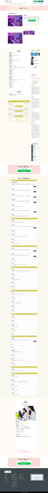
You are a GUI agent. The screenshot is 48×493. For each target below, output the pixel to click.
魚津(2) (18, 394)
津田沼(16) (21, 195)
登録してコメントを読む (18, 119)
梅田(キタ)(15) (17, 226)
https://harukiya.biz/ (22, 425)
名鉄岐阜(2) (15, 264)
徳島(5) (12, 330)
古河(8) (24, 210)
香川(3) (13, 320)
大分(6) (13, 354)
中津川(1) (25, 264)
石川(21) (13, 388)
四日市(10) (13, 260)
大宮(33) (13, 190)
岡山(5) (13, 301)
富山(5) (12, 394)
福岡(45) (13, 338)
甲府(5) (12, 385)
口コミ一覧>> (38, 140)
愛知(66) (13, 248)
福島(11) (13, 279)
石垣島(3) (17, 370)
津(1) (17, 260)
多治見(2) (13, 264)
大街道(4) (17, 326)
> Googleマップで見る (33, 76)
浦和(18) (18, 190)
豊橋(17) (13, 249)
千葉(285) (13, 194)
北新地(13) (20, 226)
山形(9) (12, 275)
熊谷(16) (27, 190)
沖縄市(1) (22, 370)
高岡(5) (14, 394)
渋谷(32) (13, 185)
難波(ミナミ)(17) (13, 226)
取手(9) (22, 210)
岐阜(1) (22, 264)
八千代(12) (26, 195)
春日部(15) (29, 190)
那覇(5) (14, 370)
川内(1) (18, 351)
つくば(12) (18, 210)
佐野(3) (17, 206)
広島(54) (13, 292)
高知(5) (12, 317)
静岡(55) (13, 253)
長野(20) (13, 375)
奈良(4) (13, 230)
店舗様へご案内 (6, 481)
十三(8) (22, 226)
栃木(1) (21, 206)
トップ (6, 3)
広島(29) (13, 294)
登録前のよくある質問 (14, 477)
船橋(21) (17, 195)
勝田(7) (26, 210)
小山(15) (15, 206)
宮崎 (12, 347)
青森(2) (13, 282)
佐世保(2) (19, 360)
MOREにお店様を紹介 (14, 484)
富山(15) (13, 392)
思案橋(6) (13, 360)
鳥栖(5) (15, 364)
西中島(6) (29, 226)
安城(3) (26, 249)
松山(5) (12, 370)
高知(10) (13, 316)
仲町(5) (17, 381)
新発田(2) (21, 381)
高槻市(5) (32, 226)
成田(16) (24, 195)
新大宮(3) (13, 231)
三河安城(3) (29, 249)
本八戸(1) (15, 283)
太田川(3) (24, 249)
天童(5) (14, 275)
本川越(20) (15, 190)
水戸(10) (20, 210)
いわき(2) (17, 279)
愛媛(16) (13, 324)
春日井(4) (17, 249)
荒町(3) (16, 394)
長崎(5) (15, 360)
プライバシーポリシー (7, 482)
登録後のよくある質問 (21, 477)
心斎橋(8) (25, 226)
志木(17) (22, 190)
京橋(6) (27, 226)
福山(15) (15, 294)
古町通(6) (15, 381)
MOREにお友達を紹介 (14, 482)
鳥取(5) (12, 311)
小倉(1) (23, 222)
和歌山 (13, 239)
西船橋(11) (29, 195)
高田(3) (19, 381)
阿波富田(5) (15, 330)
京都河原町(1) (20, 222)
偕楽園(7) (28, 210)
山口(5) (14, 298)
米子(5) (14, 311)
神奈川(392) (13, 199)
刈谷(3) (22, 249)
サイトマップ (13, 487)
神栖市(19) (13, 210)
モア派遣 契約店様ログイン (37, 478)
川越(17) (20, 190)
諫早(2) (17, 360)
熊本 (12, 344)
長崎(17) (13, 358)
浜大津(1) (15, 243)
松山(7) (12, 326)
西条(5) (14, 326)
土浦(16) (15, 210)
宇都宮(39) (13, 206)
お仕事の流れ (9, 3)
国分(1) (16, 351)
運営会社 (24, 3)
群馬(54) (13, 214)
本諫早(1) (24, 360)
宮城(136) (13, 269)
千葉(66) (13, 195)
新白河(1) (19, 279)
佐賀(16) (13, 364)
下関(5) (12, 298)
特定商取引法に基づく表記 (15, 485)
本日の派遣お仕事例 (14, 474)
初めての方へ (14, 3)
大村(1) (21, 360)
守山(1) (17, 243)
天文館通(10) (13, 351)
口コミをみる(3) (36, 24)
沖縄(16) (13, 369)
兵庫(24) (13, 234)
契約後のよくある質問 (14, 481)
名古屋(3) (20, 249)
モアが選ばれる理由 (19, 3)
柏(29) (14, 195)
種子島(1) (20, 351)
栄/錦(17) (15, 249)
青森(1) (12, 283)
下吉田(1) (15, 385)
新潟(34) (13, 379)
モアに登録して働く (27, 24)
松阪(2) (15, 260)
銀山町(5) (17, 294)
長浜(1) (12, 243)
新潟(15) (13, 381)
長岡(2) (23, 381)
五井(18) (19, 195)
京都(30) (13, 220)
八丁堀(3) (20, 294)
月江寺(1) (17, 385)
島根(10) (13, 305)
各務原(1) (20, 264)
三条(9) (18, 222)
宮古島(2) (19, 370)
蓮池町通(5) (15, 317)
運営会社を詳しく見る (35, 77)
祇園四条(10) (13, 222)
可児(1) (18, 264)
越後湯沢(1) (26, 381)
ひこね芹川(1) (19, 243)
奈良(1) (15, 231)
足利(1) (19, 206)
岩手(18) (13, 286)
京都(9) (16, 222)
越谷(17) (24, 190)
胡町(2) (22, 294)
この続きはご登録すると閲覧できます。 (18, 106)
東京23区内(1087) (14, 182)
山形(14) (13, 273)
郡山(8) (15, 279)
